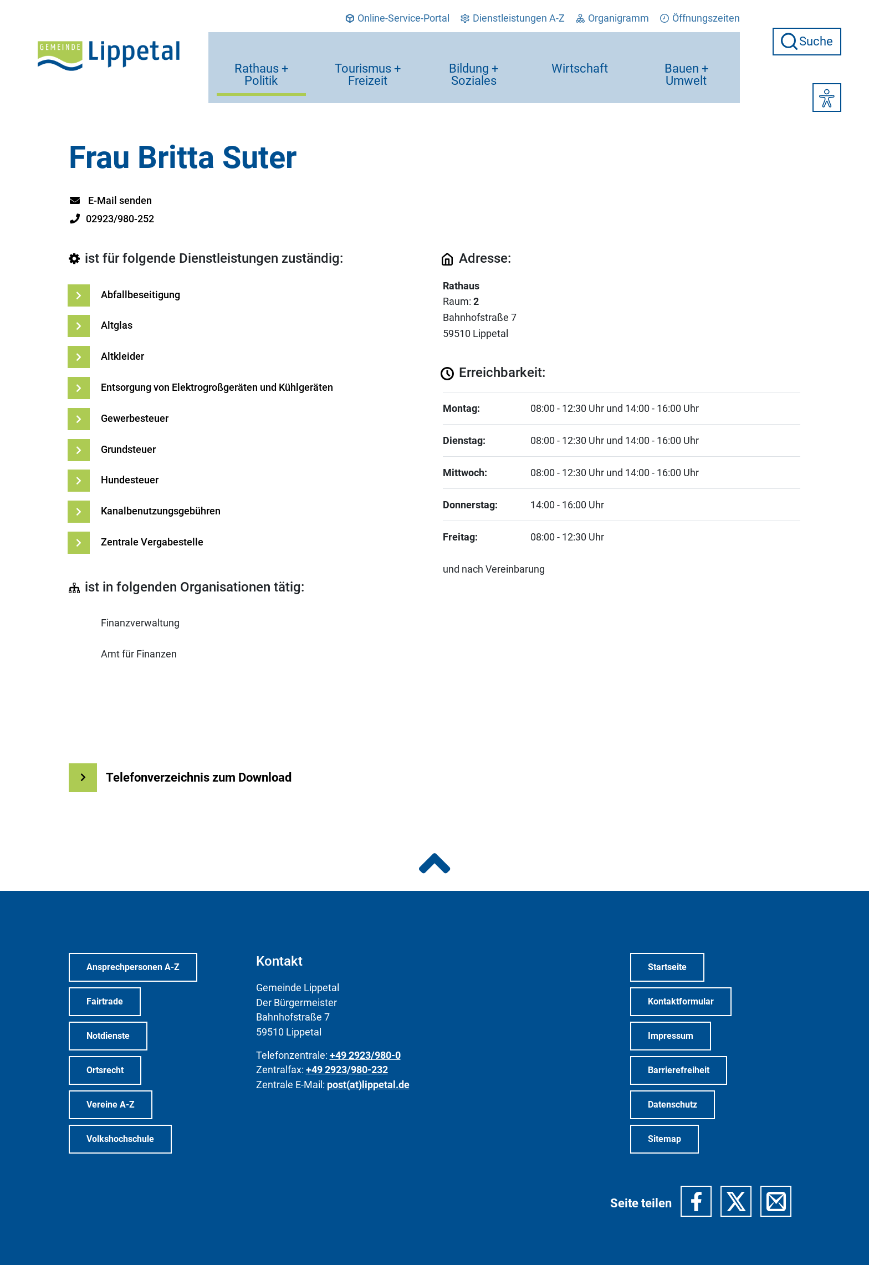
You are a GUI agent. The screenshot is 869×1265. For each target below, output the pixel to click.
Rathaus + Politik (262, 57)
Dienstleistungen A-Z (513, 18)
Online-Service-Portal (397, 18)
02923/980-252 (111, 219)
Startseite (667, 967)
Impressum (670, 1036)
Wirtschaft (580, 51)
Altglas (116, 325)
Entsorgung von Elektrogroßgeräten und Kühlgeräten (217, 387)
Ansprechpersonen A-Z (133, 967)
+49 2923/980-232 (347, 1069)
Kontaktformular (681, 1001)
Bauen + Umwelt (686, 57)
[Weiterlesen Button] (83, 777)
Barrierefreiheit (678, 1070)
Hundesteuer (130, 480)
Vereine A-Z (110, 1104)
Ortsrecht (105, 1070)
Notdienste (108, 1036)
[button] (696, 1201)
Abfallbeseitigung (140, 294)
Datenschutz (672, 1104)
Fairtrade (104, 1001)
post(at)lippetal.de (368, 1084)
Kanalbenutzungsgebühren (161, 511)
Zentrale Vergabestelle (152, 542)
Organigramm (612, 18)
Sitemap (664, 1139)
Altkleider (122, 356)
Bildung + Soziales (474, 57)
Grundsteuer (128, 449)
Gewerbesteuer (134, 418)
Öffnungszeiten (700, 18)
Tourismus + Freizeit (368, 57)
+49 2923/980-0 (365, 1055)
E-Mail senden (110, 200)
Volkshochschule (120, 1139)
